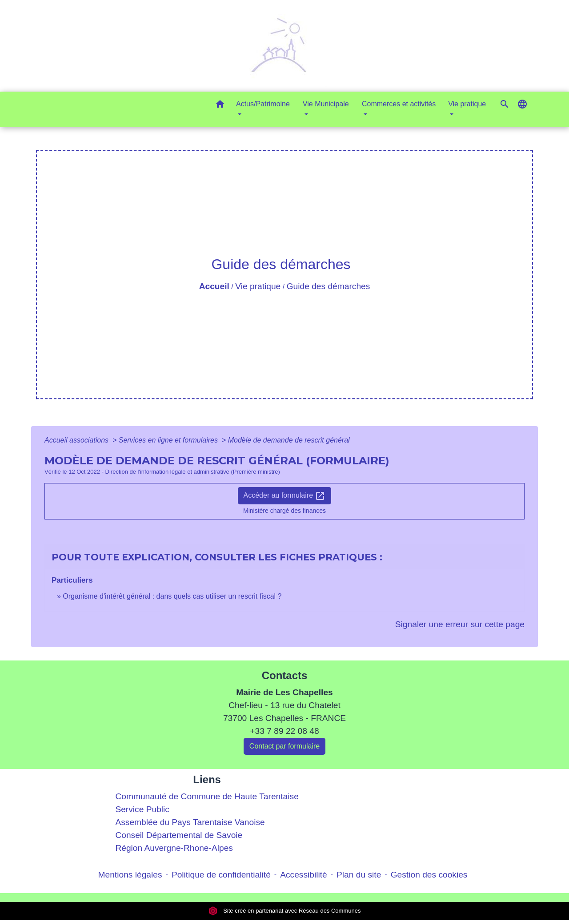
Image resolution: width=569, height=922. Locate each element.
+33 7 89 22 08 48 (284, 731)
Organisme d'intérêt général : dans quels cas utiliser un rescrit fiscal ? (172, 596)
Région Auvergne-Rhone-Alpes (174, 848)
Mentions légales (130, 874)
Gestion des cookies (429, 874)
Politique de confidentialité (221, 874)
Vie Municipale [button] (326, 104)
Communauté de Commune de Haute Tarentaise (206, 796)
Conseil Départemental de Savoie (178, 835)
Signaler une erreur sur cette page (460, 624)
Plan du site (359, 874)
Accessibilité (303, 874)
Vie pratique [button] (467, 104)
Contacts (285, 675)
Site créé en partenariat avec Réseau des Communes (284, 910)
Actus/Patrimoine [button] (263, 104)
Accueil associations (77, 440)
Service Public (142, 809)
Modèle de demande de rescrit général (289, 440)
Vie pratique (257, 286)
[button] (220, 105)
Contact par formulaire (284, 746)
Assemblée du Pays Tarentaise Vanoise (189, 822)
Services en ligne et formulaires (169, 440)
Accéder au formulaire (285, 496)
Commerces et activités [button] (399, 104)
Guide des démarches (328, 286)
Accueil (214, 286)
